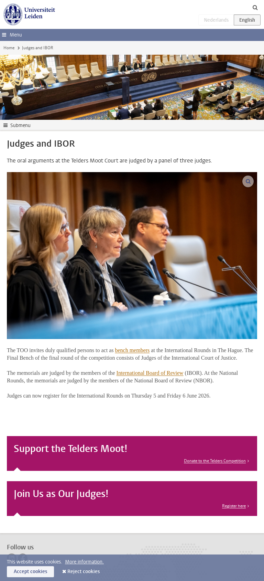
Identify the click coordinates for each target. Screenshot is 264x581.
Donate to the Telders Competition (215, 461)
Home (8, 48)
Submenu (20, 125)
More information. (84, 562)
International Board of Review (150, 373)
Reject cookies (83, 571)
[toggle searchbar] (255, 7)
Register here (234, 506)
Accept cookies (30, 571)
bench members (132, 350)
